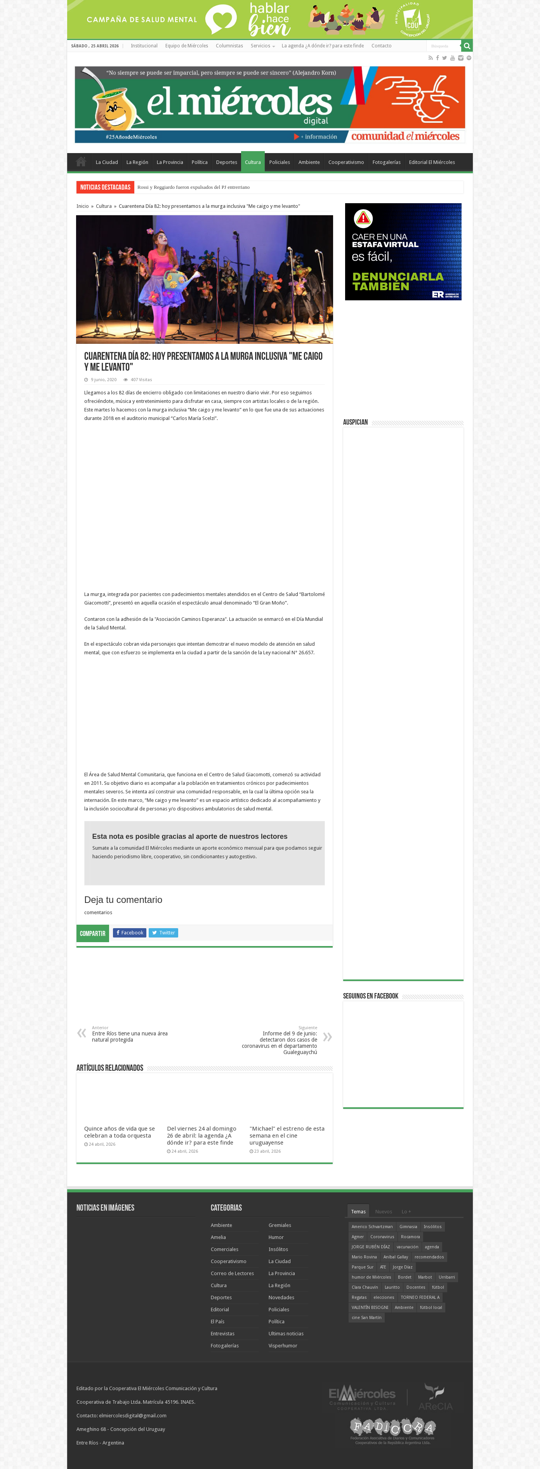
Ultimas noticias (286, 1334)
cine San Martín (367, 1317)
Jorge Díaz (403, 1267)
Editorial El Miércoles (432, 162)
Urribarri (447, 1277)
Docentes (415, 1287)
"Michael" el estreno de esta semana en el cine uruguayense (287, 1135)
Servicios (260, 46)
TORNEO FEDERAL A (420, 1297)
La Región (137, 162)
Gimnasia (408, 1226)
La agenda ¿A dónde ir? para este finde (323, 46)
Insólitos (278, 1249)
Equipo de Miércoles (186, 46)
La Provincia (170, 162)
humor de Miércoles (371, 1277)
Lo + (406, 1212)
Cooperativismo (346, 162)
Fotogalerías (387, 162)
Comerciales (224, 1249)
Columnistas (229, 46)
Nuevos (383, 1212)
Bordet (405, 1277)
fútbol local (431, 1307)
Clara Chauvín (365, 1287)
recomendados (429, 1257)
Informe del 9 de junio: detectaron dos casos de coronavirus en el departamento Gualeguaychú (277, 1040)
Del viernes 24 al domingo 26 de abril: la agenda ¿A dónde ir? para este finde (201, 1135)
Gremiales (280, 1225)
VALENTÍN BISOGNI (370, 1307)
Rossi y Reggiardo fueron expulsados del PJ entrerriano (193, 187)
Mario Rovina (364, 1257)
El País (217, 1321)
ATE (383, 1267)
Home (81, 161)
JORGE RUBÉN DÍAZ (371, 1246)
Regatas (359, 1297)
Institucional (144, 46)
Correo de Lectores (232, 1273)
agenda (432, 1246)
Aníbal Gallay (396, 1257)
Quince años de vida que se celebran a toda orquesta (119, 1132)
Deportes (226, 162)
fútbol (438, 1287)
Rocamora (410, 1236)
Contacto (382, 46)
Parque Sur (362, 1267)
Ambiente (309, 162)
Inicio (82, 206)
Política (200, 162)
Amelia (218, 1237)
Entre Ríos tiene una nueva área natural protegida (132, 1034)
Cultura (253, 162)
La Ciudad (107, 162)
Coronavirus (382, 1236)
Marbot (425, 1277)
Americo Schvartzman (372, 1226)
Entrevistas (222, 1334)
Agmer (358, 1236)
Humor (276, 1237)
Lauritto (392, 1287)
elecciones (383, 1297)
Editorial (220, 1309)
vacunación (407, 1246)
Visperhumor (283, 1346)
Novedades (281, 1297)
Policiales (279, 162)
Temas (358, 1212)
